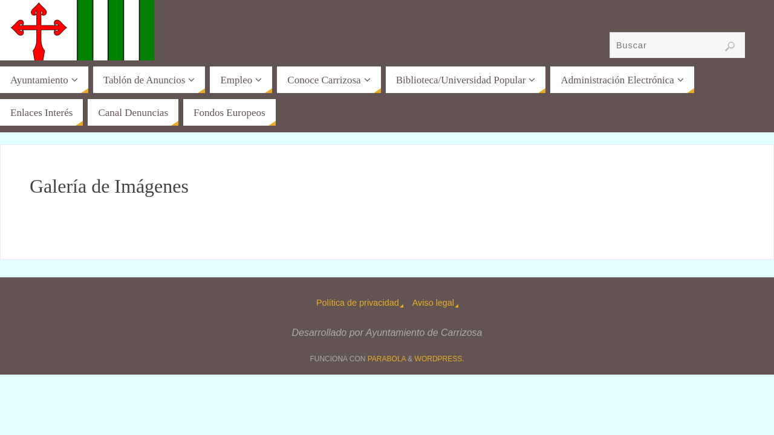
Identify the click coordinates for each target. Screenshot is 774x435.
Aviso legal (433, 303)
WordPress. (439, 359)
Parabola (387, 359)
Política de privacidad (357, 303)
